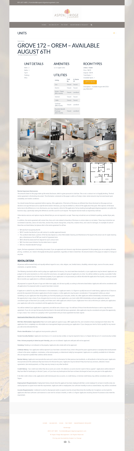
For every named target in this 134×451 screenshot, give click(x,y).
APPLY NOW (90, 82)
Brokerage (67, 427)
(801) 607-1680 (53, 431)
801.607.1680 (22, 2)
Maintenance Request (82, 423)
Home (45, 423)
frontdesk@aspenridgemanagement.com (44, 2)
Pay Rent (68, 423)
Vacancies (53, 423)
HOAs (61, 423)
